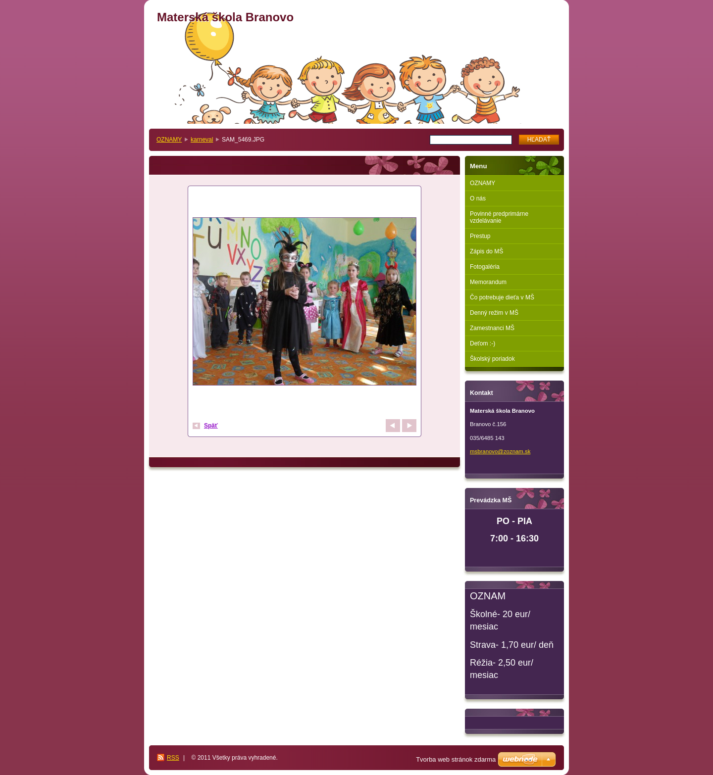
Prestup (480, 236)
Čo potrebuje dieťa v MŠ (502, 297)
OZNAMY (169, 139)
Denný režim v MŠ (494, 312)
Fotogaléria (485, 266)
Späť (211, 425)
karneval (202, 139)
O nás (478, 198)
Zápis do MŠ (486, 251)
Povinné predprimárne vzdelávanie (499, 217)
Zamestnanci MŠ (492, 328)
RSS (173, 757)
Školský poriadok (492, 358)
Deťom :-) (482, 343)
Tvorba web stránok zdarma (456, 759)
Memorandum (488, 282)
